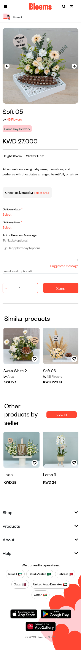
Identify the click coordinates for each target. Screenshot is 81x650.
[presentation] (7, 66)
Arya (8, 376)
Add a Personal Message (20, 235)
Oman (40, 594)
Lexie (8, 474)
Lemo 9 (49, 474)
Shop (8, 512)
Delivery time (12, 222)
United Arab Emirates (50, 584)
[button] (5, 6)
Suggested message (64, 265)
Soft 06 (49, 370)
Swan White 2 (15, 370)
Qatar (20, 584)
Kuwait (15, 574)
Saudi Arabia (40, 574)
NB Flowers (14, 119)
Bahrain (65, 574)
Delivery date (12, 209)
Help (7, 553)
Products (11, 526)
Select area (41, 192)
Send (60, 288)
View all (61, 414)
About (8, 539)
